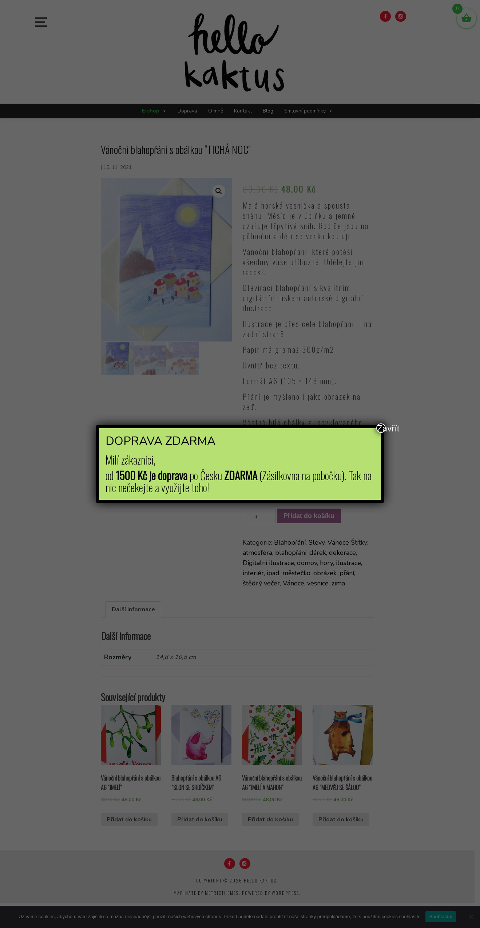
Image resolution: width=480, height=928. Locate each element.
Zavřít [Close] (381, 428)
